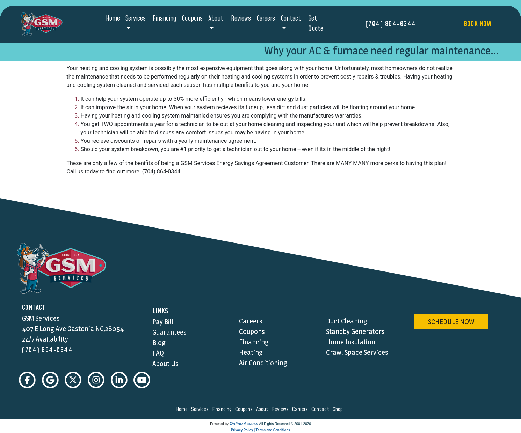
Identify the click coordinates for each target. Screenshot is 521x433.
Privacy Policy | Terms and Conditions (260, 430)
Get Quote (315, 23)
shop (339, 409)
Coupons (192, 18)
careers (301, 409)
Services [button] (135, 18)
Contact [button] (291, 18)
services (201, 409)
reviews (281, 409)
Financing (164, 18)
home (183, 409)
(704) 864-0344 (391, 24)
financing (223, 409)
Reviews (241, 18)
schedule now (451, 322)
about (263, 409)
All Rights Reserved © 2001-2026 (285, 424)
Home (113, 18)
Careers (265, 18)
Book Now (477, 24)
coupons (245, 409)
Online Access (244, 423)
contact (321, 409)
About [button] (215, 18)
